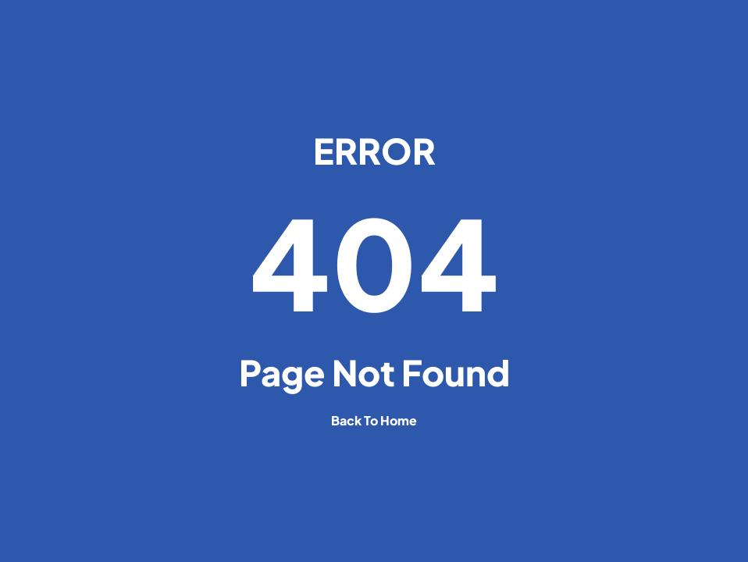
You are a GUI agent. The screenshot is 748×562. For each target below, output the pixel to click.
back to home (374, 420)
